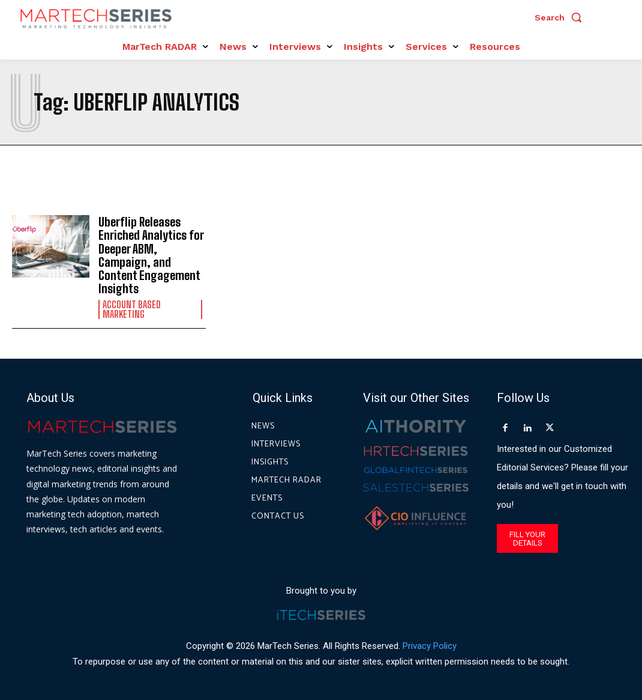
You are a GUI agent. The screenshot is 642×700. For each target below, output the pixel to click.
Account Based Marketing (132, 308)
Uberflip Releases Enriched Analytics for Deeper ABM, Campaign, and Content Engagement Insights (151, 255)
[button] (561, 17)
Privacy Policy (430, 645)
